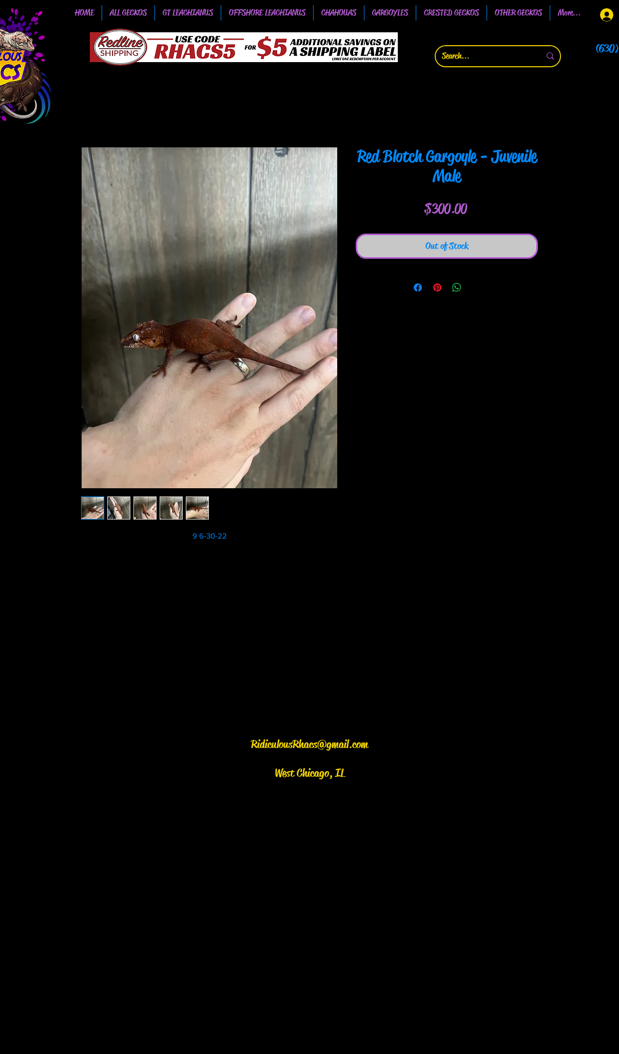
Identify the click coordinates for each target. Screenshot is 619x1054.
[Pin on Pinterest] (437, 287)
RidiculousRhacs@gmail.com (309, 744)
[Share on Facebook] (418, 287)
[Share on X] (476, 287)
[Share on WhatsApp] (457, 287)
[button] (188, 13)
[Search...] (483, 56)
